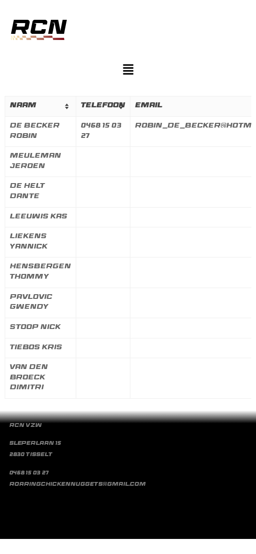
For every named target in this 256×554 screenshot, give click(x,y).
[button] (128, 71)
